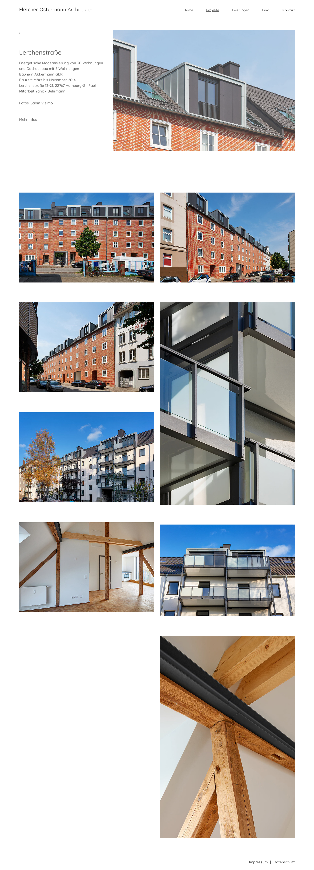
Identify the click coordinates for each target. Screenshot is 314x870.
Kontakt (288, 10)
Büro (265, 10)
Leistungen (240, 10)
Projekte (212, 10)
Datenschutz (284, 862)
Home (188, 10)
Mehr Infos (28, 134)
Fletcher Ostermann (56, 9)
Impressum (258, 862)
